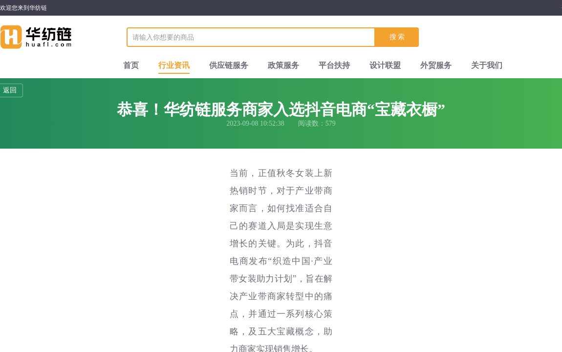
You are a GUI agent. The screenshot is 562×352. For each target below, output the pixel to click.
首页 (131, 65)
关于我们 (486, 65)
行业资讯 (174, 65)
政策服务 (283, 65)
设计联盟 (385, 65)
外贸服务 (436, 65)
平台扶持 (334, 65)
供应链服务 (228, 65)
